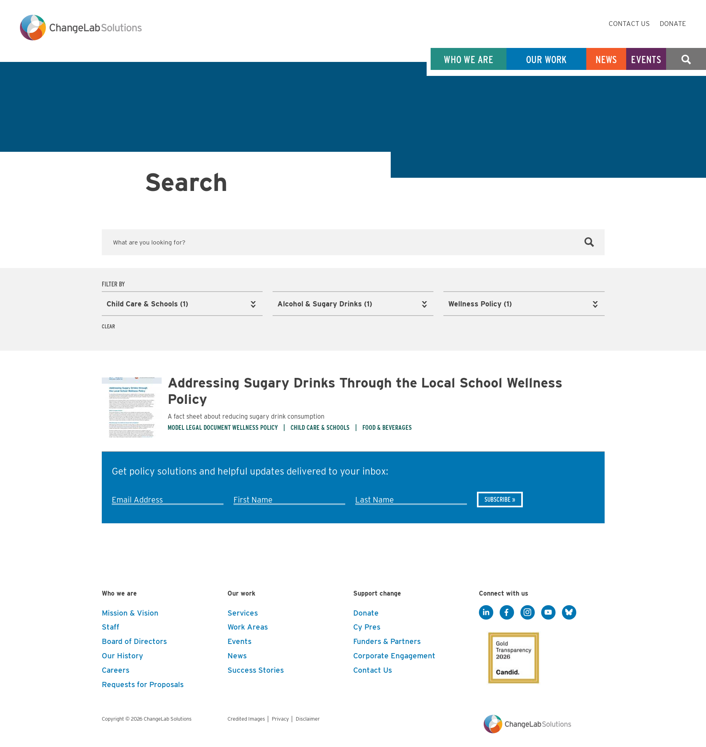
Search (686, 59)
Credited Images (246, 718)
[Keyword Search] (353, 242)
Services (242, 611)
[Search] (589, 242)
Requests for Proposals (143, 683)
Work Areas (247, 626)
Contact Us (629, 24)
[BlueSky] (569, 611)
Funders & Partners (387, 640)
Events (646, 59)
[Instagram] (527, 611)
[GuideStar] (512, 654)
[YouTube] (548, 611)
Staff (110, 626)
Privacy (280, 718)
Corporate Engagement (394, 654)
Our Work (546, 59)
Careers (115, 668)
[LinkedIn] (486, 611)
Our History (122, 654)
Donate (673, 24)
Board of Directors (134, 640)
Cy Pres (366, 626)
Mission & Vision (130, 611)
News (606, 59)
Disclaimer (308, 718)
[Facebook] (507, 611)
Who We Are (468, 59)
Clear (108, 325)
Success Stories (255, 668)
